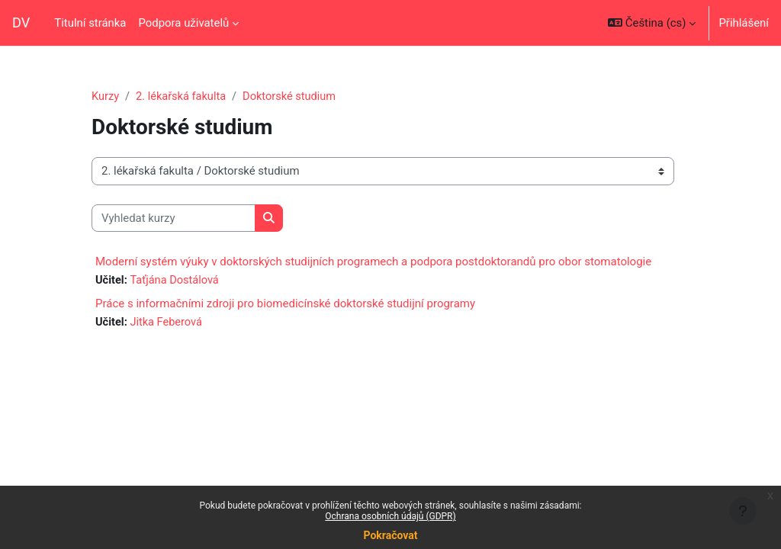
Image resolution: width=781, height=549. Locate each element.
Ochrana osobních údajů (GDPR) (390, 516)
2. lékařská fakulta (183, 97)
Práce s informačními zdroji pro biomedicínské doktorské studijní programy (285, 304)
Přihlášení (743, 23)
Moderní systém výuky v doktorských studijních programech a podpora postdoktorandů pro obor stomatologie (373, 262)
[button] (651, 23)
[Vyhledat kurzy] (174, 218)
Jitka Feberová (167, 323)
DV (21, 22)
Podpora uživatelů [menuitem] (183, 23)
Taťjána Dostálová (175, 281)
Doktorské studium (293, 97)
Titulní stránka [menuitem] (90, 23)
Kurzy (106, 97)
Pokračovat (390, 535)
